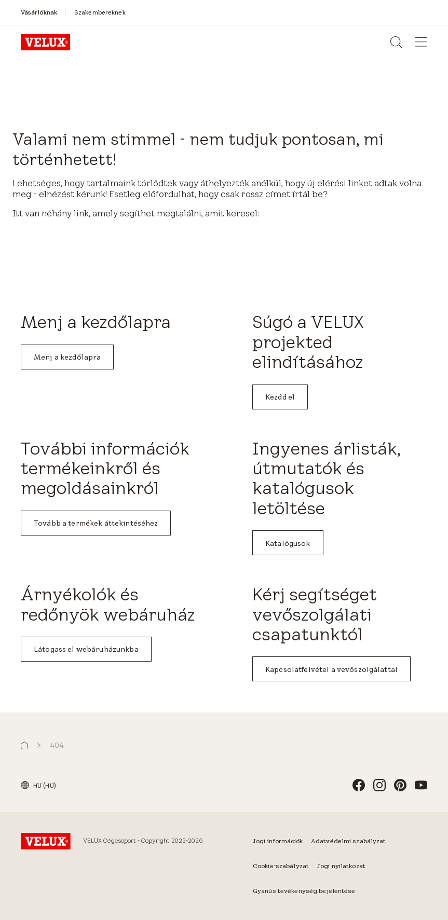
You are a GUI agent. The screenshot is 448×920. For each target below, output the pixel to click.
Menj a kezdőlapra (67, 357)
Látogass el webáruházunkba (86, 649)
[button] (24, 745)
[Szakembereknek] (100, 12)
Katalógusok (287, 543)
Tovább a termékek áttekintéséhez (96, 523)
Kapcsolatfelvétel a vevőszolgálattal (331, 669)
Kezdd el (280, 397)
